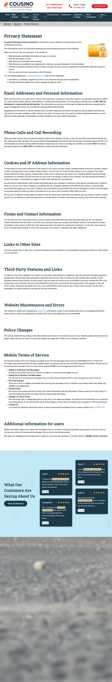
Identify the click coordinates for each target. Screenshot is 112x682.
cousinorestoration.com (35, 76)
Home (7, 15)
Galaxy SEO (41, 311)
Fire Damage (25, 16)
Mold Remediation (91, 16)
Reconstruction (53, 15)
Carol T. (81, 464)
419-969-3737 (99, 407)
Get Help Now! (99, 6)
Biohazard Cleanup (78, 16)
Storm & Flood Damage (36, 17)
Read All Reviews (16, 503)
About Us (102, 16)
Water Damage (15, 16)
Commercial (65, 15)
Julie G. (81, 493)
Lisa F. (45, 474)
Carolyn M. (47, 502)
